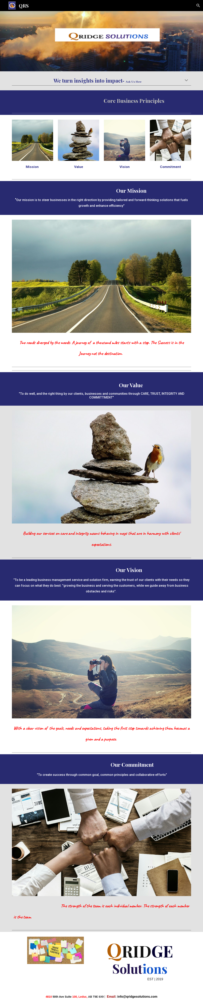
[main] (101, 80)
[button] (198, 5)
